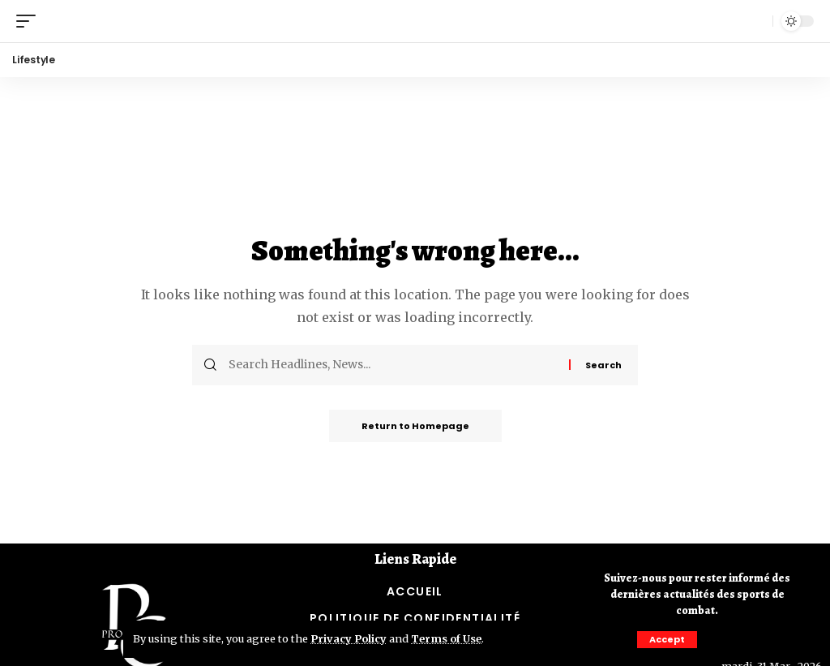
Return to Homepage (415, 425)
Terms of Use (446, 638)
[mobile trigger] (30, 21)
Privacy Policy (348, 638)
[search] (756, 21)
